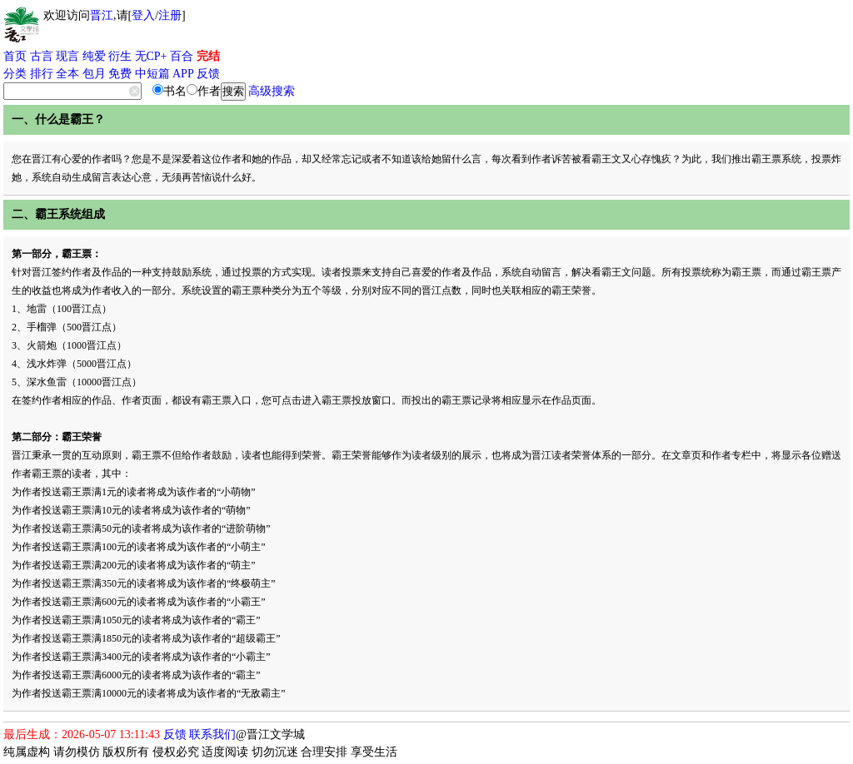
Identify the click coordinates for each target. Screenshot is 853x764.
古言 (41, 56)
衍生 (120, 56)
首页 (15, 56)
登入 (143, 15)
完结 (208, 56)
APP (183, 73)
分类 (15, 73)
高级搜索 (271, 91)
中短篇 (152, 73)
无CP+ (151, 56)
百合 (181, 56)
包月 (94, 73)
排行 (41, 73)
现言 (67, 56)
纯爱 (94, 56)
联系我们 (212, 734)
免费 (120, 73)
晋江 (101, 15)
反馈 (208, 73)
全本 (67, 73)
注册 (170, 15)
